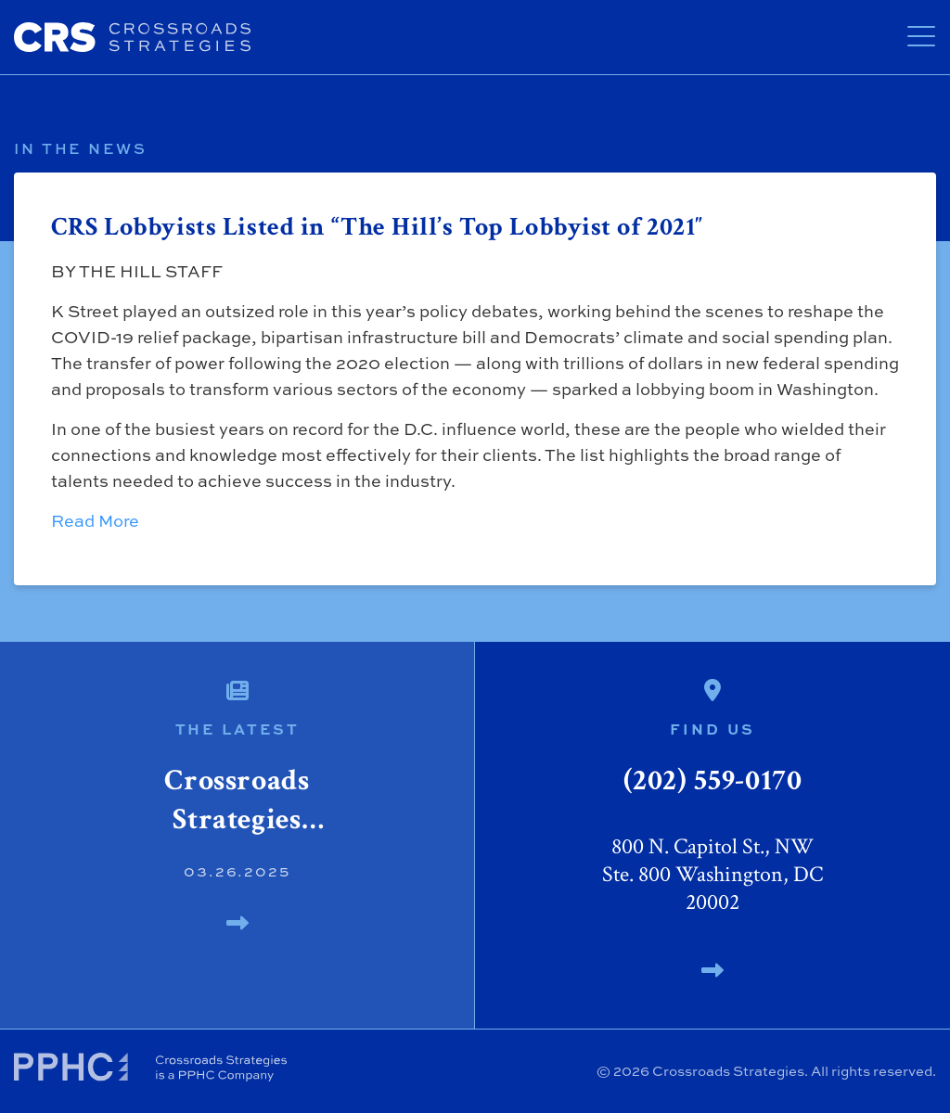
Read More (95, 520)
